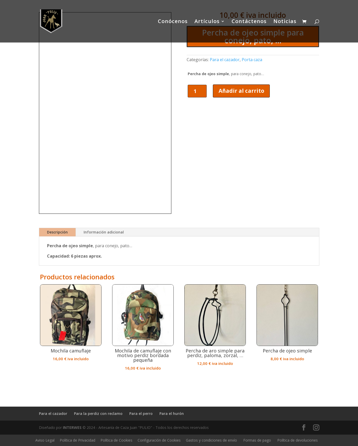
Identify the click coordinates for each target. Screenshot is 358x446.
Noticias (284, 22)
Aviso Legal (45, 440)
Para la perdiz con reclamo (98, 413)
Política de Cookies (116, 440)
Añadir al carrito (242, 90)
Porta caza (252, 59)
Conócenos (173, 22)
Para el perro (141, 413)
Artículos (207, 22)
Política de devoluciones (297, 440)
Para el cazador (225, 59)
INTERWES (72, 427)
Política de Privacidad (77, 440)
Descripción (57, 232)
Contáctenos (249, 22)
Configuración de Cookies (159, 440)
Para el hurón (171, 413)
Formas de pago (257, 440)
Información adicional (104, 232)
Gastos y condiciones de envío (211, 440)
